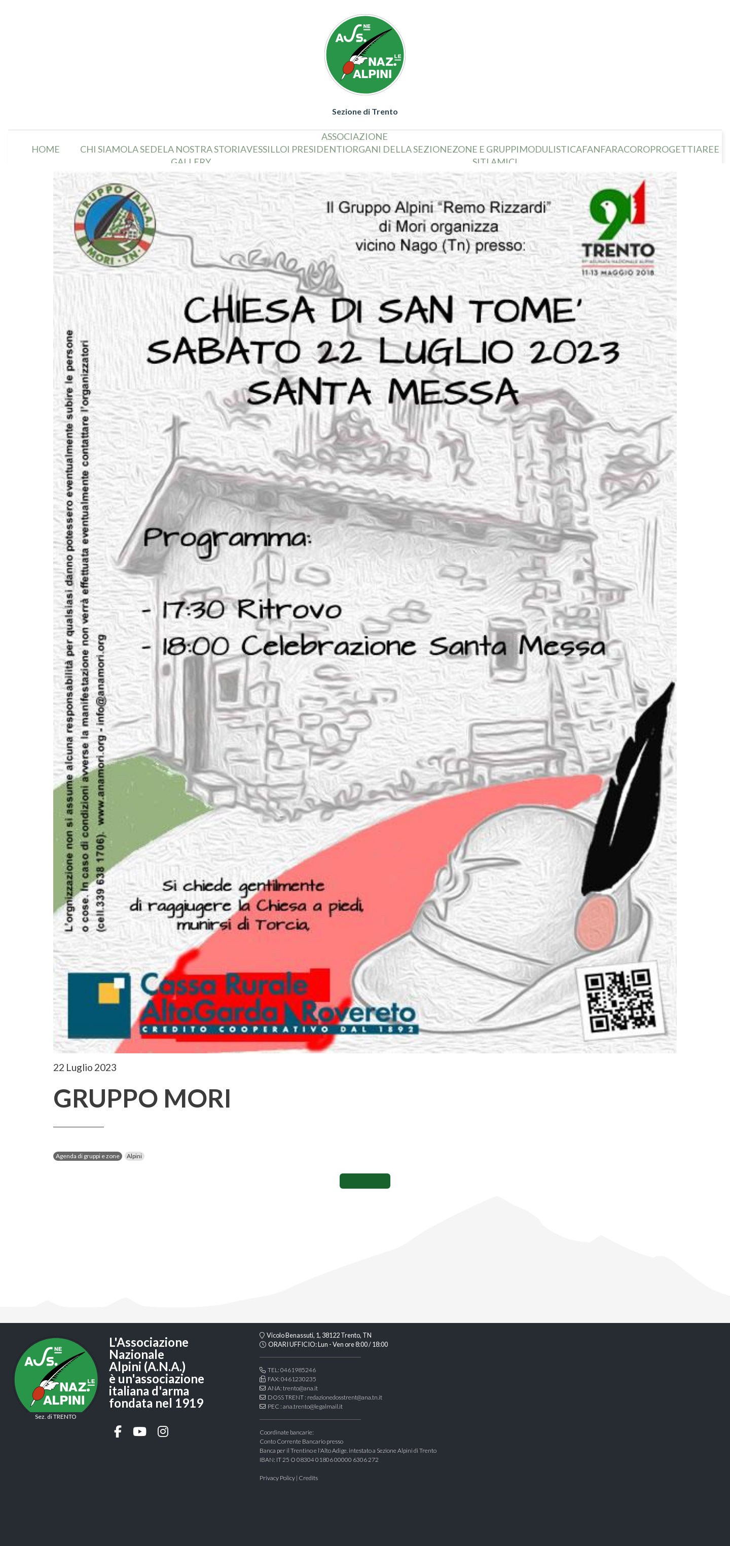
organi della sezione (398, 145)
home (45, 145)
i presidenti (316, 145)
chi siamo (103, 145)
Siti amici (495, 157)
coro (637, 145)
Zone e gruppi (485, 145)
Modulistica (550, 145)
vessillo (266, 145)
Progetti (673, 145)
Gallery (191, 157)
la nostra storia (204, 145)
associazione (354, 132)
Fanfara (603, 145)
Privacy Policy (277, 1478)
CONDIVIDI (365, 1181)
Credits (308, 1478)
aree (707, 145)
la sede (145, 145)
